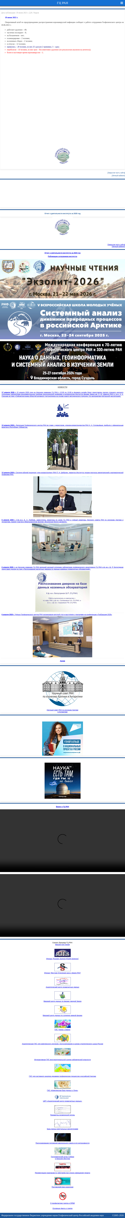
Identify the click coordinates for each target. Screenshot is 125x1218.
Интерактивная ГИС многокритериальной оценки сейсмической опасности (62, 1060)
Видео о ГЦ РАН (62, 807)
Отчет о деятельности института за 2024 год (63, 253)
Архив (62, 661)
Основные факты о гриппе (62, 1208)
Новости (62, 387)
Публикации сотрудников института (62, 256)
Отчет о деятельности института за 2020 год (63, 213)
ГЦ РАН (62, 3)
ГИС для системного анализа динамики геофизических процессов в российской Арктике (62, 1076)
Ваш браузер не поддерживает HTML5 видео (62, 840)
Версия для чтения (62, 945)
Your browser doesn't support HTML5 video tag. (62, 360)
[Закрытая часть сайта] (116, 173)
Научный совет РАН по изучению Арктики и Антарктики (63, 690)
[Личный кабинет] (118, 176)
